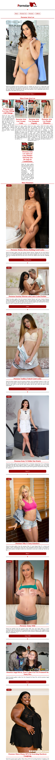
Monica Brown (27, 260)
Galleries (38, 13)
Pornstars (31, 13)
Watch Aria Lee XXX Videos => (27, 94)
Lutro (27, 306)
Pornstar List (23, 13)
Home (16, 13)
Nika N (27, 553)
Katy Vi (27, 471)
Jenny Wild (27, 636)
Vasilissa (27, 388)
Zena (27, 682)
